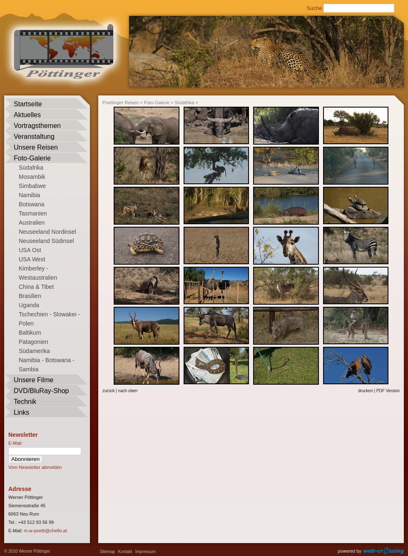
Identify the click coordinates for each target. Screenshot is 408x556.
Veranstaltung (34, 136)
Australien (32, 222)
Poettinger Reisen (120, 102)
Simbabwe (32, 186)
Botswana (31, 204)
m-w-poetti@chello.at (45, 530)
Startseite (28, 104)
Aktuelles (27, 114)
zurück (108, 390)
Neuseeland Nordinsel (47, 231)
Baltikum (30, 332)
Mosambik (32, 176)
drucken (365, 390)
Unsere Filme (33, 379)
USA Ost (30, 250)
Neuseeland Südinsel (46, 241)
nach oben (128, 390)
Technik (25, 401)
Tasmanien (33, 213)
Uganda (29, 305)
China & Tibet (36, 286)
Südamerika (34, 351)
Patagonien (33, 341)
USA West (32, 259)
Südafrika (31, 167)
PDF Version (388, 390)
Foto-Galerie (32, 158)
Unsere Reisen (36, 147)
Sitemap (107, 551)
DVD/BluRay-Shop (41, 390)
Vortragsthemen (37, 125)
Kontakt (125, 551)
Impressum (145, 551)
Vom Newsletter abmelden (35, 467)
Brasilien (30, 296)
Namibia (29, 195)
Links (21, 412)
